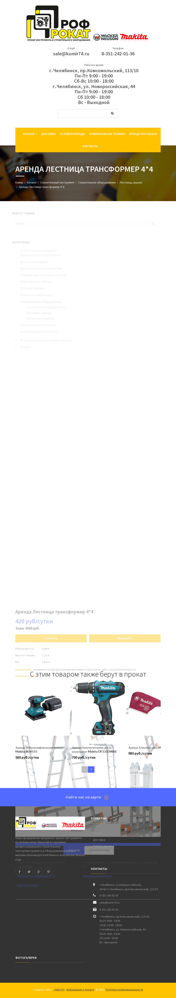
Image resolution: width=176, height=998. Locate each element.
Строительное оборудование (97, 182)
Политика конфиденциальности (124, 989)
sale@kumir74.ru (71, 53)
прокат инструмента (69, 838)
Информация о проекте (80, 989)
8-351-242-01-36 (118, 53)
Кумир (19, 182)
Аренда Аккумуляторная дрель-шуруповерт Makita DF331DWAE (94, 749)
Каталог (30, 134)
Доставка (48, 134)
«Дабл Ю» (59, 989)
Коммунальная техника (107, 134)
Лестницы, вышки (130, 182)
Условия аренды (72, 134)
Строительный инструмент (57, 182)
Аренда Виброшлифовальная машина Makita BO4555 (39, 749)
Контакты (90, 146)
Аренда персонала (143, 134)
